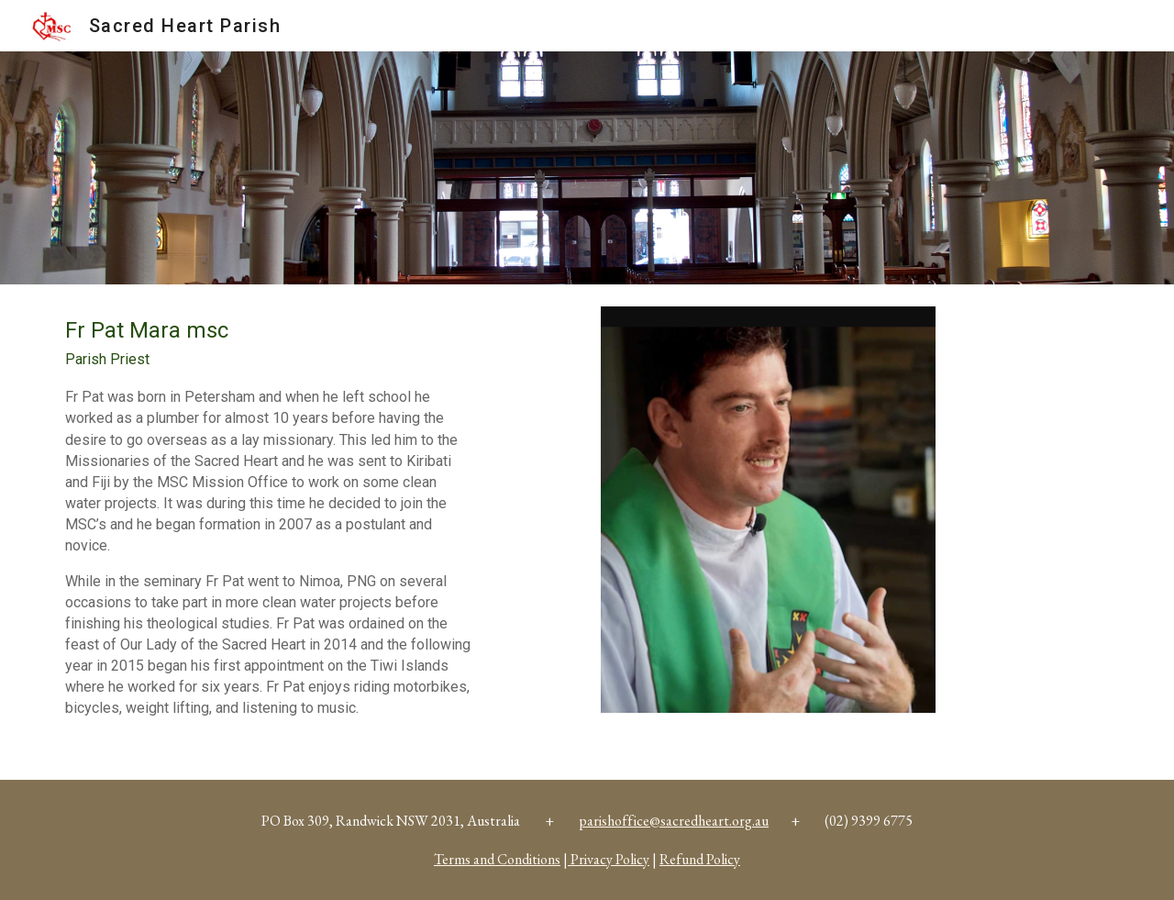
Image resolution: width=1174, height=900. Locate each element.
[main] (270, 532)
